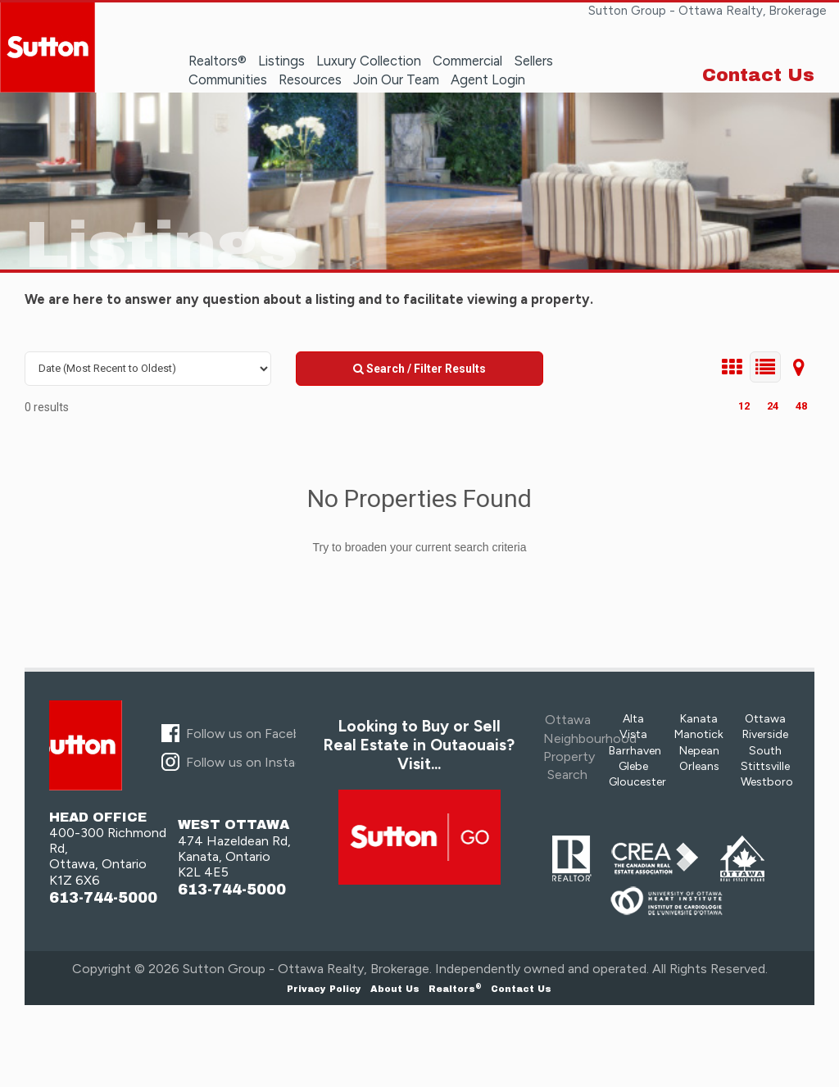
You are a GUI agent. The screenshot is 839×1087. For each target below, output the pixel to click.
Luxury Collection (368, 60)
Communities (227, 79)
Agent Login (488, 79)
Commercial (467, 60)
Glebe (633, 766)
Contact (521, 989)
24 (772, 406)
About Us (395, 989)
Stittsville (765, 766)
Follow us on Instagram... (258, 762)
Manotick (698, 734)
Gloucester (637, 782)
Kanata (699, 719)
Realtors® (217, 60)
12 (744, 406)
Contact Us (758, 75)
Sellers (533, 60)
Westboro (767, 782)
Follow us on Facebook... (258, 733)
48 (801, 406)
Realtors (455, 989)
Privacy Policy (324, 989)
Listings (281, 60)
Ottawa (765, 719)
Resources (310, 79)
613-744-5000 (103, 898)
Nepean (699, 751)
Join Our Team (396, 79)
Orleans (699, 766)
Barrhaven (635, 751)
